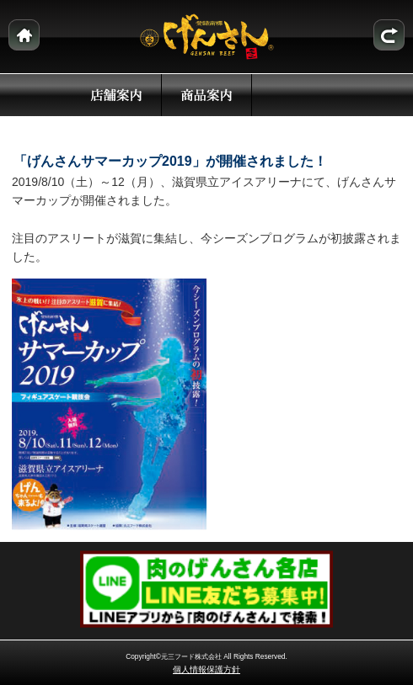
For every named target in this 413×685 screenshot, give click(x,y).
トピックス (296, 95)
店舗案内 (116, 95)
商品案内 (206, 95)
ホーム (24, 34)
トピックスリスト (389, 34)
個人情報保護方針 (206, 669)
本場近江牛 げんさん (207, 36)
